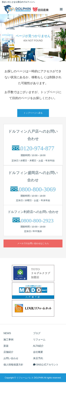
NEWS (7, 333)
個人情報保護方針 (13, 364)
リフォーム (39, 339)
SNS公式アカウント (46, 364)
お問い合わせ (11, 358)
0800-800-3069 (37, 189)
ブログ (36, 333)
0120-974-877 (37, 148)
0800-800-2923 (37, 220)
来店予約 (38, 358)
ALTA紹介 (38, 345)
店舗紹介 (8, 352)
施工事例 (8, 339)
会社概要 (38, 352)
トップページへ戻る (33, 113)
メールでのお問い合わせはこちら (33, 243)
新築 (6, 345)
